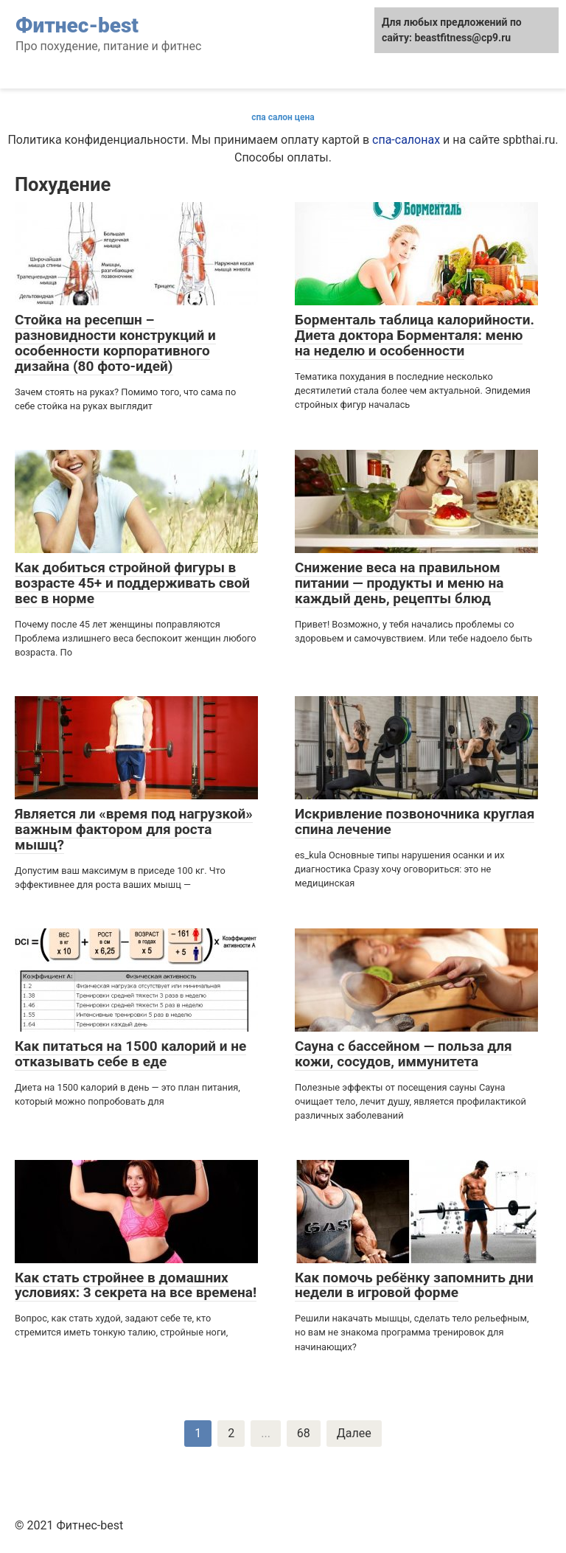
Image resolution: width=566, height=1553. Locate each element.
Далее (354, 1433)
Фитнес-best (77, 25)
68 (303, 1433)
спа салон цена (282, 117)
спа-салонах (406, 140)
